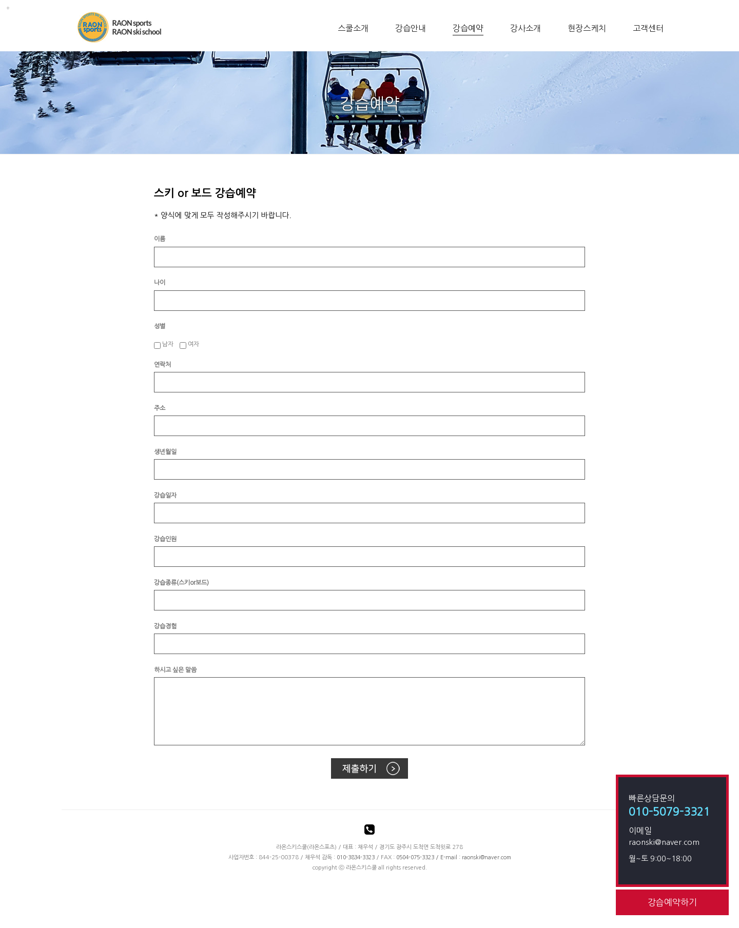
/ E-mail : (429, 857)
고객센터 (648, 28)
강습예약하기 (672, 902)
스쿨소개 (353, 28)
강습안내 (410, 28)
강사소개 (525, 28)
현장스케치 (587, 28)
